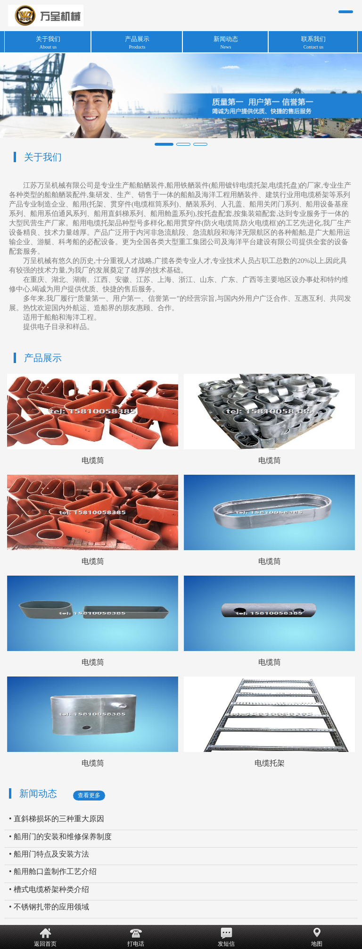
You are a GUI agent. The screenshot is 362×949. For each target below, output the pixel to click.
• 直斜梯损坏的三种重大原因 (56, 819)
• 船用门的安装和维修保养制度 (60, 837)
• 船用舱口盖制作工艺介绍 (53, 871)
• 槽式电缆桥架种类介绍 (49, 889)
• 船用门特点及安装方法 (49, 854)
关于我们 (43, 157)
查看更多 (89, 795)
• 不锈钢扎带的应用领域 (49, 907)
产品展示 (43, 358)
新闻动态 (38, 793)
